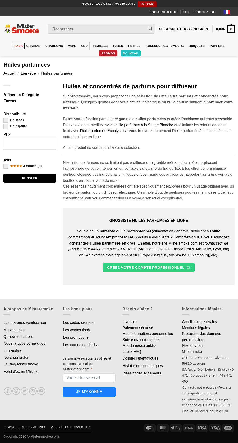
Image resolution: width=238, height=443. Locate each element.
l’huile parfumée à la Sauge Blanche (143, 125)
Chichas (33, 46)
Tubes (118, 46)
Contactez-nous (205, 11)
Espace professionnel (164, 11)
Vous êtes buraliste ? (71, 427)
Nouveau (130, 53)
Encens (9, 101)
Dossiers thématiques (140, 358)
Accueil (9, 73)
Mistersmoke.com (44, 436)
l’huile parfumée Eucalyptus (103, 131)
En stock (13, 120)
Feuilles (100, 46)
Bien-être (28, 73)
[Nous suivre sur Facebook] (8, 391)
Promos (108, 53)
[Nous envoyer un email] (33, 391)
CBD (84, 46)
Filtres (134, 46)
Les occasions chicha (80, 345)
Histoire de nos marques (142, 366)
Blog (186, 11)
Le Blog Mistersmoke (20, 364)
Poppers (217, 46)
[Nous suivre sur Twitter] (24, 391)
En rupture (15, 126)
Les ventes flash (76, 330)
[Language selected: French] (229, 11)
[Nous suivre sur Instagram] (16, 391)
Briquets (197, 46)
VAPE (72, 46)
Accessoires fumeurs (164, 46)
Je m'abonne (89, 392)
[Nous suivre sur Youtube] (41, 391)
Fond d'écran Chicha (20, 372)
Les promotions (75, 337)
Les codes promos (78, 322)
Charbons (54, 46)
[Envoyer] (150, 29)
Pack (18, 46)
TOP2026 (147, 3)
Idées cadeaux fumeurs (141, 373)
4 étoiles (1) (22, 166)
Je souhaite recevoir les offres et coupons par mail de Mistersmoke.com (87, 364)
